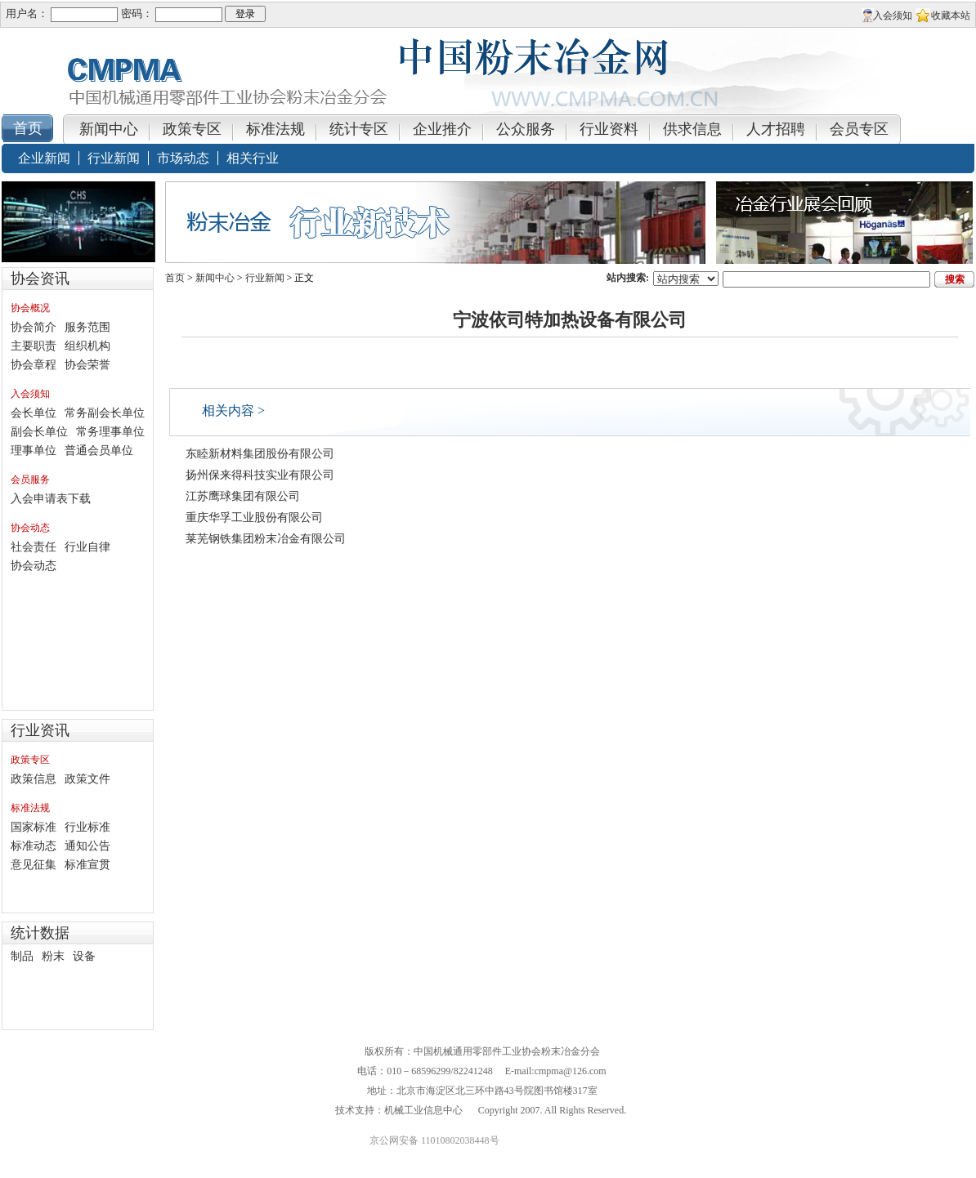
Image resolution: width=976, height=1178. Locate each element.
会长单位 (33, 413)
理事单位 (33, 450)
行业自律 (87, 547)
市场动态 (183, 158)
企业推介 (442, 129)
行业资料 (609, 129)
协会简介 (33, 327)
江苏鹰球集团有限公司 (243, 496)
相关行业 (252, 158)
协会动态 (30, 527)
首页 (175, 277)
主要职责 (33, 346)
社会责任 (33, 547)
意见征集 (33, 865)
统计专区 (358, 129)
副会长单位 (39, 432)
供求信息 (692, 129)
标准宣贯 (87, 865)
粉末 (53, 956)
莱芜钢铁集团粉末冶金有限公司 (266, 539)
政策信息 (33, 779)
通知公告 (87, 846)
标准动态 (33, 846)
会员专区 (859, 129)
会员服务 (30, 479)
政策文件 (87, 779)
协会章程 (33, 365)
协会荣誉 (87, 365)
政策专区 (192, 129)
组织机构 (87, 346)
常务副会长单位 (105, 413)
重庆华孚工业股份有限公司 (254, 517)
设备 (84, 956)
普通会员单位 (99, 450)
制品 (22, 956)
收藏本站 (950, 15)
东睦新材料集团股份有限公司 (260, 454)
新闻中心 (108, 129)
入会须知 (892, 15)
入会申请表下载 (51, 499)
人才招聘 (775, 129)
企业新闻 (44, 158)
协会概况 (30, 308)
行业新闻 (113, 158)
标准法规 (275, 129)
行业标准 (87, 827)
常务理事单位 (110, 432)
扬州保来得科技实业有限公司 (260, 475)
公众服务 (525, 129)
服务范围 (87, 327)
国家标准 (33, 827)
